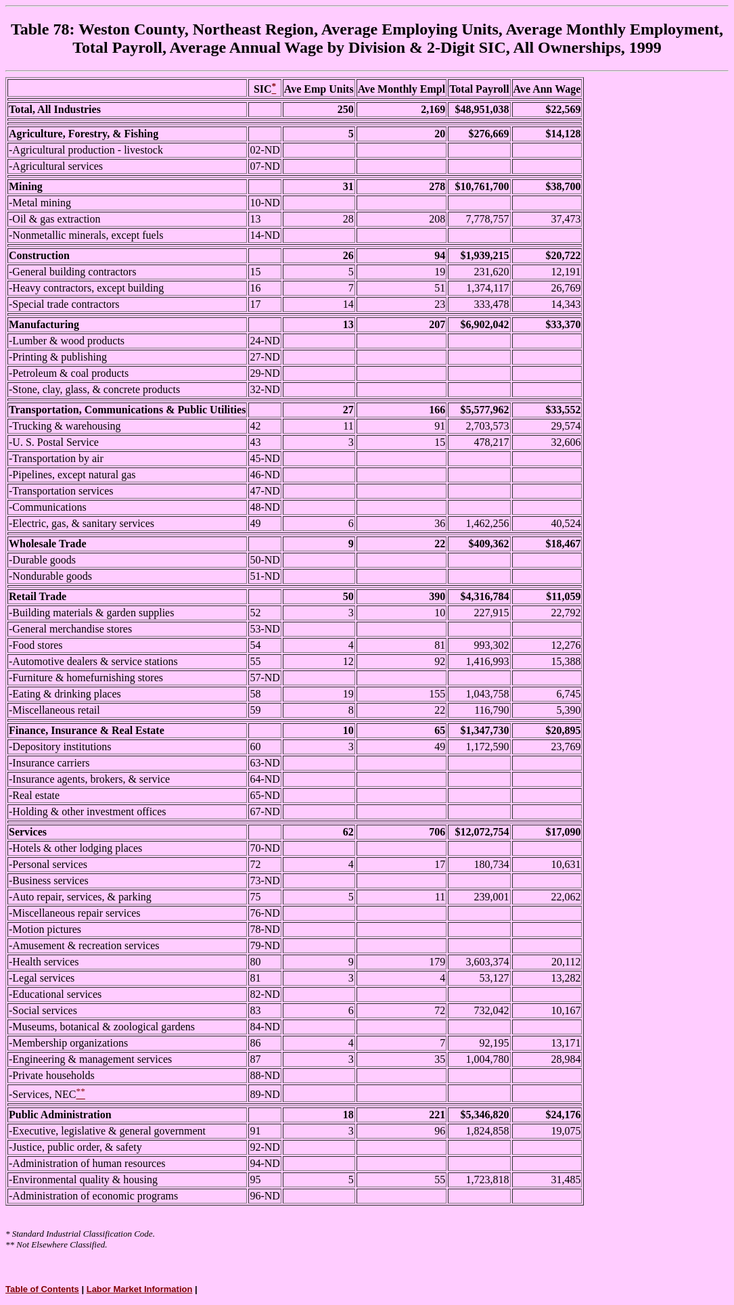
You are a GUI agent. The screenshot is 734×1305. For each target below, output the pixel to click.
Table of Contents (42, 1289)
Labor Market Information (140, 1289)
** (9, 1244)
